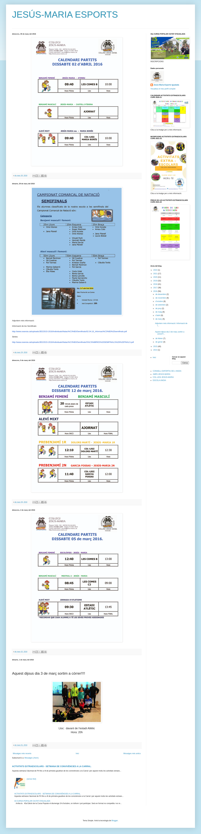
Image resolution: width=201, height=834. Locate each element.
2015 (155, 346)
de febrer (159, 338)
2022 (155, 270)
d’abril (158, 315)
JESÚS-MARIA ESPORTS (65, 14)
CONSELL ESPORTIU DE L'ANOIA (167, 371)
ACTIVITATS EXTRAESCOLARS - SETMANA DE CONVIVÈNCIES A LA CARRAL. (52, 766)
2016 (155, 291)
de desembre (160, 294)
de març (159, 319)
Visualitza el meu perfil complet (162, 89)
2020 (155, 277)
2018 (155, 284)
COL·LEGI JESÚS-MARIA (163, 377)
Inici (77, 753)
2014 (155, 350)
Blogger (115, 821)
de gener (159, 342)
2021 (155, 274)
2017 (155, 288)
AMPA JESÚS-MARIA (161, 374)
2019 (155, 281)
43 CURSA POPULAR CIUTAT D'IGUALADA (32, 801)
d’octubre (159, 301)
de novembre (160, 298)
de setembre (160, 305)
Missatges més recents (22, 753)
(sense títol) (31, 779)
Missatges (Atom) (31, 758)
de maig (158, 312)
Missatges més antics (132, 753)
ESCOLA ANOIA (159, 380)
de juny (158, 308)
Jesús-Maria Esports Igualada (166, 85)
